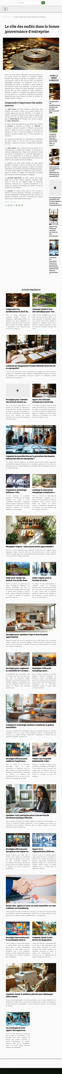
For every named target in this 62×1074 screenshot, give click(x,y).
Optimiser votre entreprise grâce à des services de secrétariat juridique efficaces (27, 816)
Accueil (5, 17)
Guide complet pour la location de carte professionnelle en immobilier (41, 581)
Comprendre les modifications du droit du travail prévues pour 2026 (54, 107)
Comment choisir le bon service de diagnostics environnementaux (42, 939)
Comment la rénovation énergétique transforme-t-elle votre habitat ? (43, 492)
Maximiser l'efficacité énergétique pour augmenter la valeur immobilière (41, 672)
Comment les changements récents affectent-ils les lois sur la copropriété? (54, 171)
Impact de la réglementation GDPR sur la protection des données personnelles (43, 852)
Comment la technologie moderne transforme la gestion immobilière (30, 726)
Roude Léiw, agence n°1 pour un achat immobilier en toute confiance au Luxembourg (31, 906)
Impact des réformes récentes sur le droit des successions (53, 231)
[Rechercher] (29, 2)
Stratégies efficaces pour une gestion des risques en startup (17, 851)
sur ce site (8, 145)
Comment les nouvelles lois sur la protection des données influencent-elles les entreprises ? (54, 265)
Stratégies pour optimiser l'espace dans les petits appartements (27, 635)
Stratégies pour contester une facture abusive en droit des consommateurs (55, 201)
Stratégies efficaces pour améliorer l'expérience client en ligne (16, 761)
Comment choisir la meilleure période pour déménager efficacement (29, 995)
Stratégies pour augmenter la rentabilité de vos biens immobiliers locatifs (17, 670)
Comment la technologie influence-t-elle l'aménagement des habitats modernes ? (16, 493)
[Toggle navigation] (5, 9)
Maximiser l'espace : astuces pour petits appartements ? (30, 546)
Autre (10, 17)
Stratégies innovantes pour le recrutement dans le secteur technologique (17, 939)
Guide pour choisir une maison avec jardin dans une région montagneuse (16, 580)
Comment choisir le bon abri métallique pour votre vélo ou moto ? (53, 139)
